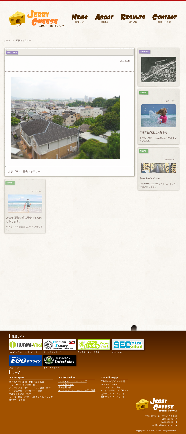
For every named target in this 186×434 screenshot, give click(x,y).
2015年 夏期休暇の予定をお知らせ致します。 (24, 219)
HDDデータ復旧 (17, 400)
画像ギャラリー (32, 171)
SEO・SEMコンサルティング (72, 381)
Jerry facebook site (150, 178)
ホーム (7, 40)
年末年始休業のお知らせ (153, 132)
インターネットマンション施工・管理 (76, 390)
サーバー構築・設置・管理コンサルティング (31, 397)
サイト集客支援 (66, 384)
